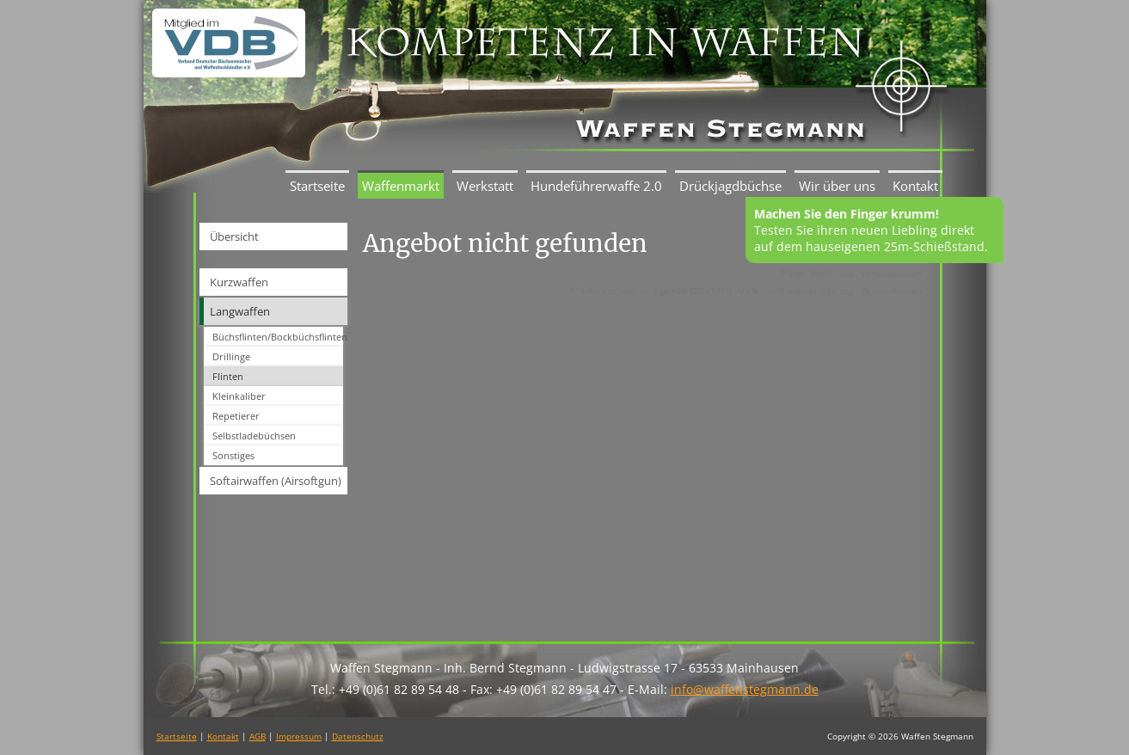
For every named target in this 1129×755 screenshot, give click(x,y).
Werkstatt (485, 185)
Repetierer (236, 415)
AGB (257, 736)
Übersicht (234, 236)
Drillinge (231, 356)
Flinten (227, 376)
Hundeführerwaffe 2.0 (596, 185)
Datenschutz (357, 736)
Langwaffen (240, 311)
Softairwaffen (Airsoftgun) (275, 480)
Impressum (299, 736)
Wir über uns (837, 185)
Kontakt (915, 185)
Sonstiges (233, 455)
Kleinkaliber (239, 396)
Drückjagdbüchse (730, 185)
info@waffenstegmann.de (745, 689)
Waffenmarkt (400, 185)
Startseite (317, 185)
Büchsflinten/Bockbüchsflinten (277, 336)
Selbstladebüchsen (254, 435)
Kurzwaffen (239, 282)
